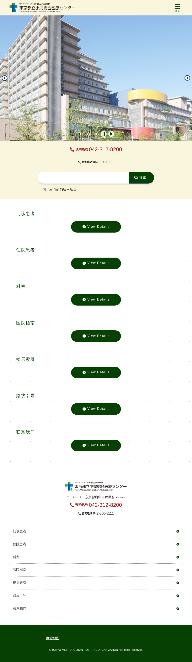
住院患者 (19, 544)
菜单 (177, 11)
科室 (16, 557)
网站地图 (52, 638)
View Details (96, 229)
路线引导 (19, 595)
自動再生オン (111, 134)
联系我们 (19, 608)
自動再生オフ (104, 134)
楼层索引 (19, 582)
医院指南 (19, 569)
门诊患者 (19, 531)
